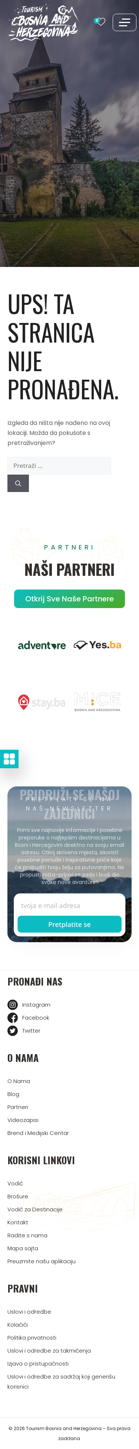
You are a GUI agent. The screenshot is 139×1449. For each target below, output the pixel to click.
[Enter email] (69, 905)
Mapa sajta (22, 1248)
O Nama (18, 1081)
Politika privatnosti (31, 1337)
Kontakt (17, 1222)
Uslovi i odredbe (29, 1312)
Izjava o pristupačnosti (38, 1363)
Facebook (35, 1017)
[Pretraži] (18, 483)
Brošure (17, 1196)
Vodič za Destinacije (35, 1209)
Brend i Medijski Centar (38, 1133)
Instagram (36, 1005)
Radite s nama (27, 1235)
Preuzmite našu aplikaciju (41, 1261)
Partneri (17, 1107)
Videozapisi (23, 1120)
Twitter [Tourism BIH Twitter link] (31, 1030)
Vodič (15, 1183)
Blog (13, 1094)
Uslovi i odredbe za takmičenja (49, 1350)
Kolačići (17, 1324)
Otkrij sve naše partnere (69, 599)
